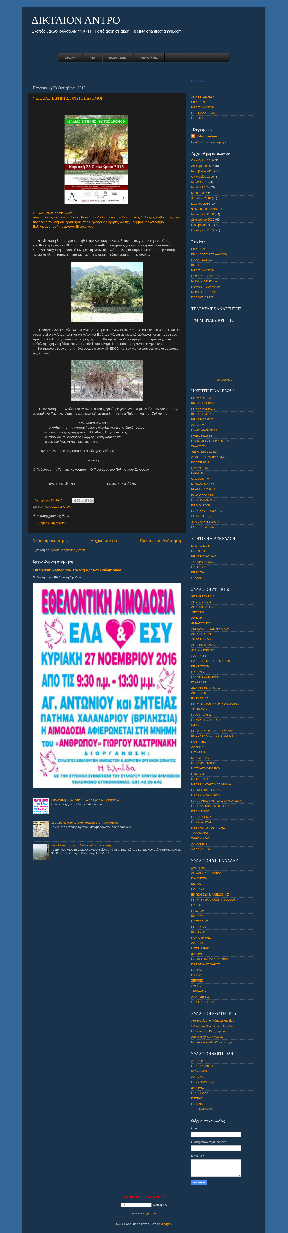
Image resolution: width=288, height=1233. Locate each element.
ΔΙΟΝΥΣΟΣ (199, 693)
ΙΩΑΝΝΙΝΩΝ (199, 1071)
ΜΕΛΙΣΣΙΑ (198, 752)
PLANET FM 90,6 (203, 489)
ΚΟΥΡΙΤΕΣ (198, 741)
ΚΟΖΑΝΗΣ (198, 932)
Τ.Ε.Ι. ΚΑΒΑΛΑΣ (202, 1109)
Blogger (166, 1224)
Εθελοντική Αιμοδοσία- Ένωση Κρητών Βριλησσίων (77, 570)
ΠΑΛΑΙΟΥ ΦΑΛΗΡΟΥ (205, 795)
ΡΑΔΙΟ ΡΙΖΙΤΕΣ (201, 435)
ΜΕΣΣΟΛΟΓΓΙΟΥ (203, 1082)
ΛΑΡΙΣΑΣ (197, 943)
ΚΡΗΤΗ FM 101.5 (203, 408)
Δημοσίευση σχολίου (52, 523)
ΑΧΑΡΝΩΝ (198, 655)
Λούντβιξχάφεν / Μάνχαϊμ (208, 1037)
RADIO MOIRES (202, 494)
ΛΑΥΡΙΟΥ (197, 747)
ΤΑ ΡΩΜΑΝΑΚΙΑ (202, 561)
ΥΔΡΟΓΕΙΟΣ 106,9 (204, 451)
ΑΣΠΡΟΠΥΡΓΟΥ (202, 650)
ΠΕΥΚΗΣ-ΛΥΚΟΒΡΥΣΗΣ (208, 827)
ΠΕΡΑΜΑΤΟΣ (200, 811)
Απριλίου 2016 (201, 198)
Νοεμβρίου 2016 (202, 171)
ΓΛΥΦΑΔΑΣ (199, 682)
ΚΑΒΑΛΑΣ (198, 916)
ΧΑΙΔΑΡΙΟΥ (199, 843)
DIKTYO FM (199, 468)
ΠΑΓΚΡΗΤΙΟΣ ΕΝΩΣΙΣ (206, 790)
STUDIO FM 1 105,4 (205, 521)
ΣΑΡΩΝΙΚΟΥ (200, 838)
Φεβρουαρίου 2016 (204, 208)
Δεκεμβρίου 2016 (202, 166)
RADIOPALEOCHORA (206, 510)
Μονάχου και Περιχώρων (208, 1031)
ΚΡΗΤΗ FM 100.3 (203, 403)
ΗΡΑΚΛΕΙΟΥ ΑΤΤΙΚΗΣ (206, 720)
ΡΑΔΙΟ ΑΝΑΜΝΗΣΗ (204, 430)
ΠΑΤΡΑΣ (197, 969)
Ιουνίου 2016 (200, 187)
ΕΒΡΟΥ (196, 883)
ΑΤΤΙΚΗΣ (197, 1061)
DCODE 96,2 (200, 462)
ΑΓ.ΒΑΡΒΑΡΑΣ (201, 601)
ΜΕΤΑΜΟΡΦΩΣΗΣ (204, 763)
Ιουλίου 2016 (200, 182)
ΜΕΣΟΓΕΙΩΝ (200, 757)
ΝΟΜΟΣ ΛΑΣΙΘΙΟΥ (58, 506)
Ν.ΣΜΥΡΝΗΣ (200, 779)
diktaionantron (206, 136)
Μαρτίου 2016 (200, 203)
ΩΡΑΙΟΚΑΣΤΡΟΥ (203, 1002)
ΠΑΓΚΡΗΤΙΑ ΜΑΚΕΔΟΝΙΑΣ (210, 959)
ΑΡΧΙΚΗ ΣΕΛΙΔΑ (202, 96)
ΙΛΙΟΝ (195, 725)
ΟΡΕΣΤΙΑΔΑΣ (200, 1093)
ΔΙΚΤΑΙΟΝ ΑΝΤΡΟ (76, 20)
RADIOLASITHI (201, 505)
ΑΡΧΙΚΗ (70, 57)
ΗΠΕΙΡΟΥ (198, 910)
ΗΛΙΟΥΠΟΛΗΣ (201, 714)
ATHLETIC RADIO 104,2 (208, 457)
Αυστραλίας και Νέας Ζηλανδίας (212, 1020)
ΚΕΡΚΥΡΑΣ (199, 927)
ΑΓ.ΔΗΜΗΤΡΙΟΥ (202, 607)
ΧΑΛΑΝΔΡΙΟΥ (201, 849)
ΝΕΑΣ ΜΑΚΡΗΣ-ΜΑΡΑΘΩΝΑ (211, 784)
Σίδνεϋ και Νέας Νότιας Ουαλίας (212, 1026)
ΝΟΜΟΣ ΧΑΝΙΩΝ (203, 292)
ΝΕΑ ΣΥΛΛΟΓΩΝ (202, 107)
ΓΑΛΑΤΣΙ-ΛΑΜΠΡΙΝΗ (205, 677)
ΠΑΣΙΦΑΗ (198, 551)
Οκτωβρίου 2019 (202, 160)
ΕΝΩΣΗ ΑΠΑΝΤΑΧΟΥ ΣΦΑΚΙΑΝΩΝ (215, 704)
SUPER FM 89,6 (202, 527)
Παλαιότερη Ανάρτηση (160, 540)
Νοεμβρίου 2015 (202, 225)
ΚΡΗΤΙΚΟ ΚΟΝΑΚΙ (204, 556)
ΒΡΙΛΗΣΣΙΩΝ (200, 666)
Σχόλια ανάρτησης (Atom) (68, 550)
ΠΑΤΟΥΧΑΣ (199, 567)
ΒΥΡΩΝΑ (197, 671)
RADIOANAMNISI (203, 500)
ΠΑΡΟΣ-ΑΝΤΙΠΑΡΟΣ (205, 964)
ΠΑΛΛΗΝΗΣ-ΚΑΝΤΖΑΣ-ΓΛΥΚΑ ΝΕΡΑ (216, 800)
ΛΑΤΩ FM (197, 424)
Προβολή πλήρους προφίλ (209, 142)
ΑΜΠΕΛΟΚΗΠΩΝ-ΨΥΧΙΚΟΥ (210, 628)
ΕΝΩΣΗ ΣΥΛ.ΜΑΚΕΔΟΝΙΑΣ (210, 894)
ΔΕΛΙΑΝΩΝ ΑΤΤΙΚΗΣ (205, 687)
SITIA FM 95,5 (201, 516)
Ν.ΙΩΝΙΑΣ (197, 773)
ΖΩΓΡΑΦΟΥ (199, 709)
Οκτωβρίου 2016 (202, 176)
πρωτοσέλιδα (223, 379)
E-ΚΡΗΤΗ (198, 473)
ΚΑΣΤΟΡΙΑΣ (199, 921)
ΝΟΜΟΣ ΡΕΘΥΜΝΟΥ (206, 286)
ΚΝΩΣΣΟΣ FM (201, 397)
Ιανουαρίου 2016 (202, 214)
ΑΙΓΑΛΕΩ (197, 612)
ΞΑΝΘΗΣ (197, 1087)
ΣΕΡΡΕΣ (197, 980)
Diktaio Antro (198, 81)
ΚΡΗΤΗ (196, 265)
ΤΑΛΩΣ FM (198, 446)
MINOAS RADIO (202, 483)
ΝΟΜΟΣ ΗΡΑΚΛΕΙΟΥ (206, 276)
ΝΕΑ (92, 57)
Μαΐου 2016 (199, 192)
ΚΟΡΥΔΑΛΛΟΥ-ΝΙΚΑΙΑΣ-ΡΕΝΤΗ (213, 736)
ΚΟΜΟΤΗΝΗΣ (201, 937)
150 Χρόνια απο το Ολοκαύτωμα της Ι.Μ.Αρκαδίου (85, 822)
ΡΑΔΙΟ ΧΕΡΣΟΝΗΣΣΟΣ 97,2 (211, 441)
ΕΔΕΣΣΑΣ (198, 889)
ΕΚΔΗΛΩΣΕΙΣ (117, 57)
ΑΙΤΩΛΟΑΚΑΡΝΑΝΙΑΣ (206, 873)
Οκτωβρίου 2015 (202, 230)
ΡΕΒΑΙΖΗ (197, 572)
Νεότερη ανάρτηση (50, 540)
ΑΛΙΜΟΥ (197, 618)
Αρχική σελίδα (104, 540)
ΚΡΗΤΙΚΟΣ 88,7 (202, 419)
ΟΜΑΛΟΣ (197, 578)
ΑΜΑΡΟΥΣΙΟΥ (201, 623)
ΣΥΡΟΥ (196, 986)
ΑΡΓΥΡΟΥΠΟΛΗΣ (203, 644)
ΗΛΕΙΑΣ (196, 905)
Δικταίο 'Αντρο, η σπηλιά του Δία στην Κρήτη (81, 845)
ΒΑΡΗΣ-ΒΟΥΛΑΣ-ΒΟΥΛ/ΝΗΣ (211, 661)
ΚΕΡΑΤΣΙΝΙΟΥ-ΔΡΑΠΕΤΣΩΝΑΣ (212, 730)
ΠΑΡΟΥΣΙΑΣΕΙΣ (202, 118)
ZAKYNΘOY (199, 867)
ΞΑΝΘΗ (196, 953)
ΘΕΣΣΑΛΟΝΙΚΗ (202, 1066)
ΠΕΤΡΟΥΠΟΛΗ (201, 822)
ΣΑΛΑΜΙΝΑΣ (200, 833)
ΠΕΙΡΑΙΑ (197, 1103)
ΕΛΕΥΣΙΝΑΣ (199, 698)
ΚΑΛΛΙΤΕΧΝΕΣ (201, 259)
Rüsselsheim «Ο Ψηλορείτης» (211, 1042)
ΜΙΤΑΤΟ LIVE (200, 545)
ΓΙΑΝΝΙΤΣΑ (199, 878)
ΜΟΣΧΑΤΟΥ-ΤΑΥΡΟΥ (205, 768)
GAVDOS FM (200, 478)
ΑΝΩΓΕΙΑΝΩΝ (201, 639)
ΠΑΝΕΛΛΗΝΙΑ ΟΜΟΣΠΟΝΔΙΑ (211, 806)
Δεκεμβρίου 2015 (202, 219)
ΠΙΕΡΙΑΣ (197, 975)
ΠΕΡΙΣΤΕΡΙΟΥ (201, 816)
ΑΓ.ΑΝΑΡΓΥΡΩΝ (202, 596)
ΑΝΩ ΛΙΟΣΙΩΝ (201, 634)
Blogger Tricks (149, 1213)
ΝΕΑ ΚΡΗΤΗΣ (149, 57)
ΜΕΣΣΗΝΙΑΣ (200, 948)
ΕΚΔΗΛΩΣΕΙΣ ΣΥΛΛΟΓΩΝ (209, 254)
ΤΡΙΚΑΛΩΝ (199, 991)
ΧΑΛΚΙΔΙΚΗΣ (200, 996)
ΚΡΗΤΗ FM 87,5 (202, 414)
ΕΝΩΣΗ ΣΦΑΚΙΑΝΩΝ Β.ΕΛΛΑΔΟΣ (214, 900)
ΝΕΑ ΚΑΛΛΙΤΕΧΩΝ (204, 113)
